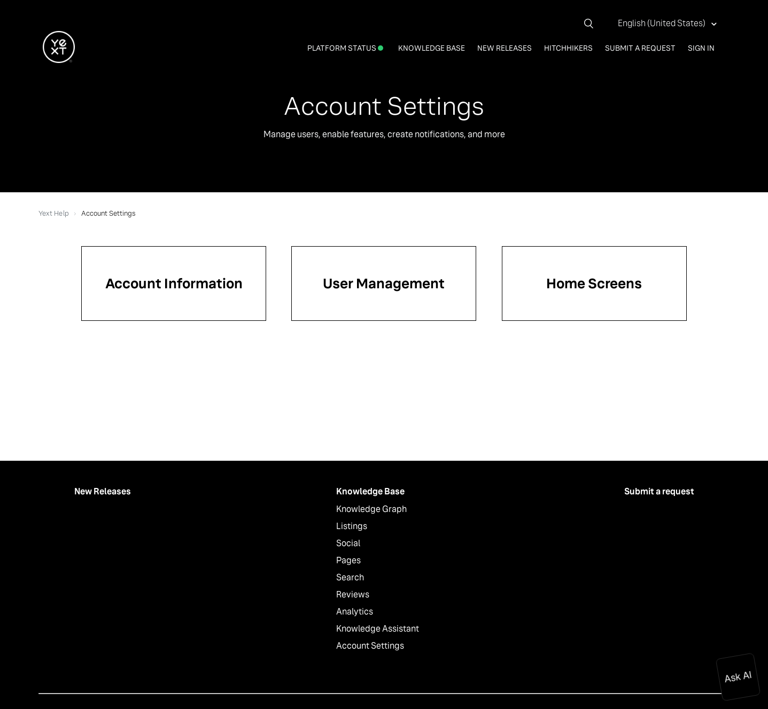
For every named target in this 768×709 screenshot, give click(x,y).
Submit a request (640, 48)
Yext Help (53, 213)
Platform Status (345, 48)
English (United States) (662, 23)
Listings (351, 526)
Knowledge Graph (371, 509)
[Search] (592, 23)
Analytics (354, 611)
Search (350, 577)
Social (348, 543)
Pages (348, 560)
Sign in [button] (701, 48)
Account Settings (370, 645)
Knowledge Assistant (377, 628)
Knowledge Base (431, 48)
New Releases (504, 48)
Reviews (352, 594)
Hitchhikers (568, 48)
